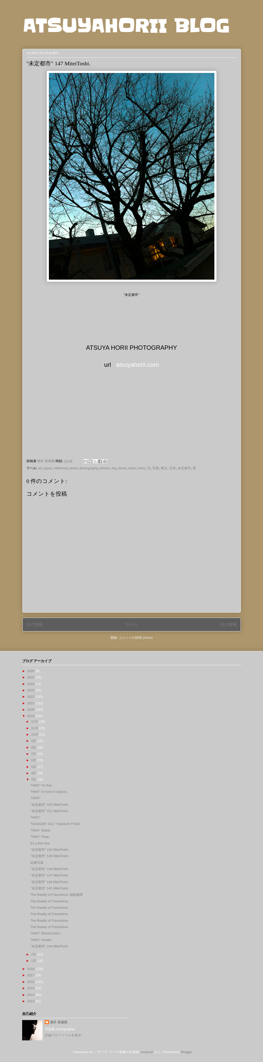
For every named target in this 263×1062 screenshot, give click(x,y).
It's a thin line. (40, 843)
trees (141, 468)
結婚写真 (37, 862)
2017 (31, 975)
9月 (34, 741)
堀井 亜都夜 (58, 1022)
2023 (31, 690)
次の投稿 (34, 624)
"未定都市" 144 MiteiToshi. (49, 946)
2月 (34, 954)
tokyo (132, 468)
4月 (34, 773)
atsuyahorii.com (137, 364)
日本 (172, 468)
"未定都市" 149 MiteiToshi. (49, 856)
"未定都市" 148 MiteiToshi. (49, 869)
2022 (31, 697)
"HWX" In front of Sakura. (49, 792)
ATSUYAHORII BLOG (125, 25)
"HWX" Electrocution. (45, 933)
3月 (34, 779)
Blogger (186, 1052)
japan (48, 468)
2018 (31, 969)
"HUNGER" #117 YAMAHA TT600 (55, 824)
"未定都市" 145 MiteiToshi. (49, 888)
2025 (31, 677)
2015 (31, 988)
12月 (35, 721)
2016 (31, 982)
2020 (31, 709)
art (40, 468)
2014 (31, 995)
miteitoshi (61, 468)
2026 (31, 671)
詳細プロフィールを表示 (63, 1035)
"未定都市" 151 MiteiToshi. (49, 811)
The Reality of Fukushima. (49, 901)
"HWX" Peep (39, 837)
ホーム (132, 624)
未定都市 (184, 468)
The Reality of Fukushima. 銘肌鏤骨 (56, 895)
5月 (34, 767)
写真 (155, 468)
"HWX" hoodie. (41, 940)
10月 (35, 734)
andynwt (147, 1052)
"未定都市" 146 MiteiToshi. (49, 882)
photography (89, 468)
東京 (164, 468)
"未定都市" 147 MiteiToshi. (49, 875)
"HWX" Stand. (40, 830)
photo (74, 468)
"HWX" (35, 798)
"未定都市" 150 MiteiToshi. (49, 850)
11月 (35, 728)
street (122, 468)
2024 (31, 684)
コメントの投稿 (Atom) (136, 638)
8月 (34, 747)
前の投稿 (228, 624)
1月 (34, 961)
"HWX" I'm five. (41, 785)
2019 (31, 716)
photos (105, 468)
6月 (34, 760)
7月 (34, 754)
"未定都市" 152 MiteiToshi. (49, 805)
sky (114, 468)
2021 (31, 703)
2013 (31, 1001)
